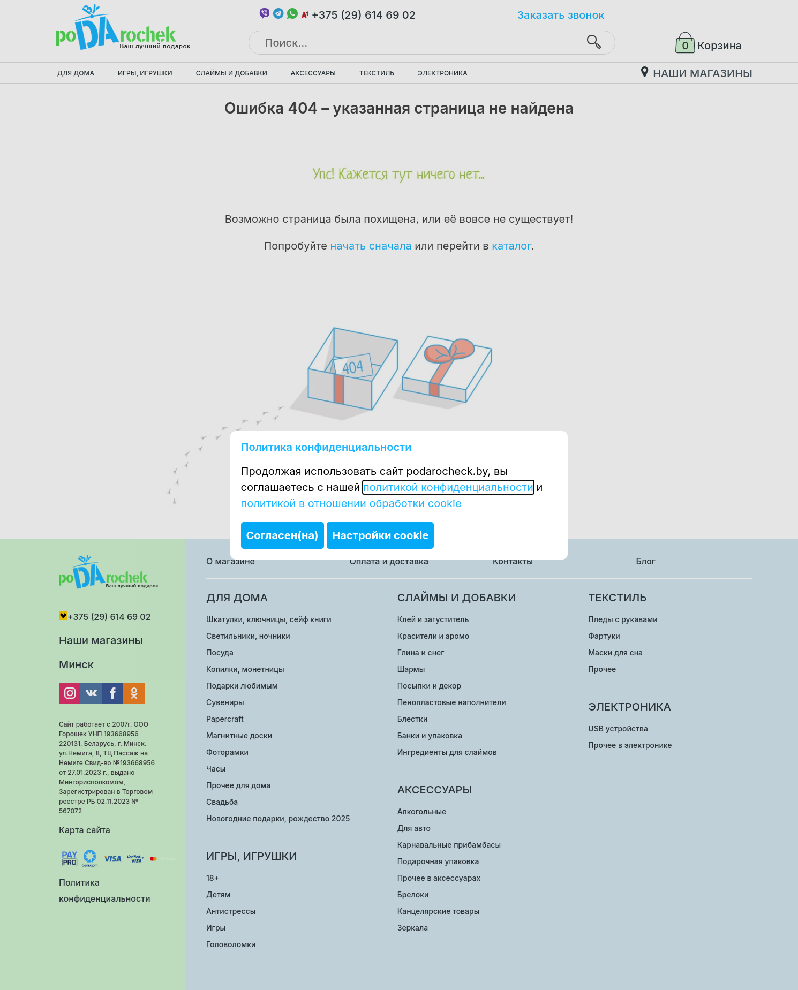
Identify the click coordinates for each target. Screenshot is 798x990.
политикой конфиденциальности (448, 487)
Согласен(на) (282, 535)
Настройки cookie (380, 535)
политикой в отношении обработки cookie (351, 503)
